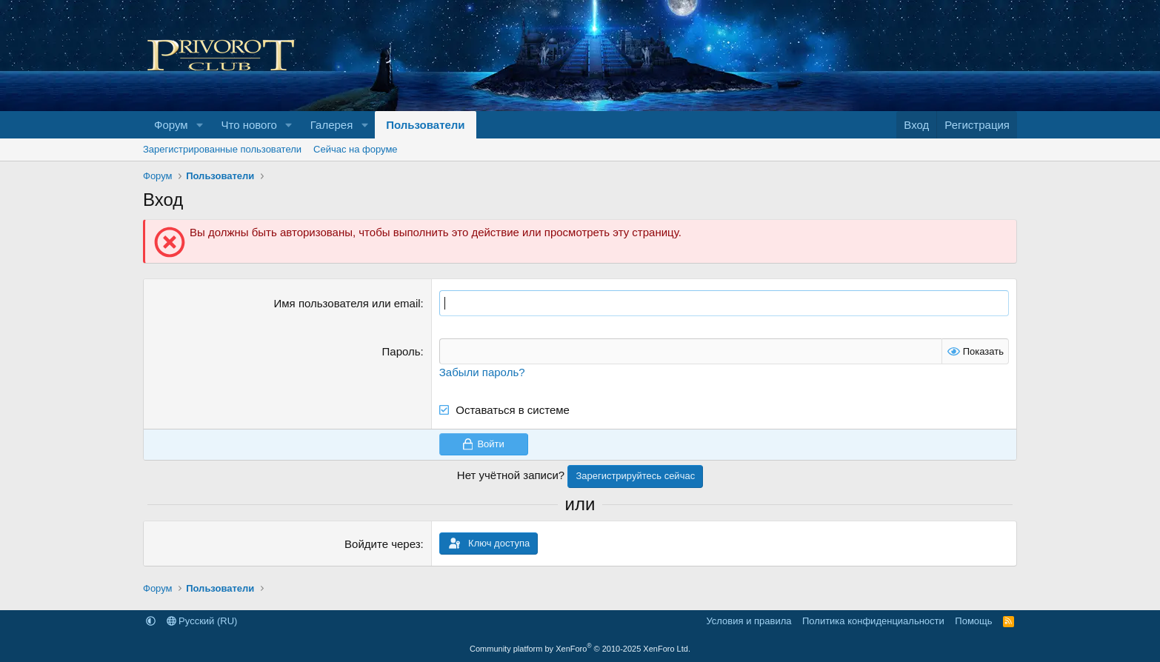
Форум (171, 124)
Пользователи (425, 124)
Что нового (248, 124)
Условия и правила (748, 620)
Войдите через (382, 544)
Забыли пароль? (482, 372)
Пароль (401, 351)
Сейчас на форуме (355, 149)
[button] (199, 124)
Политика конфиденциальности (873, 620)
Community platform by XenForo (580, 648)
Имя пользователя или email (347, 303)
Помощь (973, 620)
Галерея (331, 124)
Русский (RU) (202, 620)
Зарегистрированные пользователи (222, 149)
